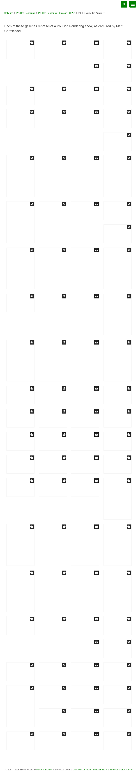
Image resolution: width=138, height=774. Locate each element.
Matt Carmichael (44, 769)
